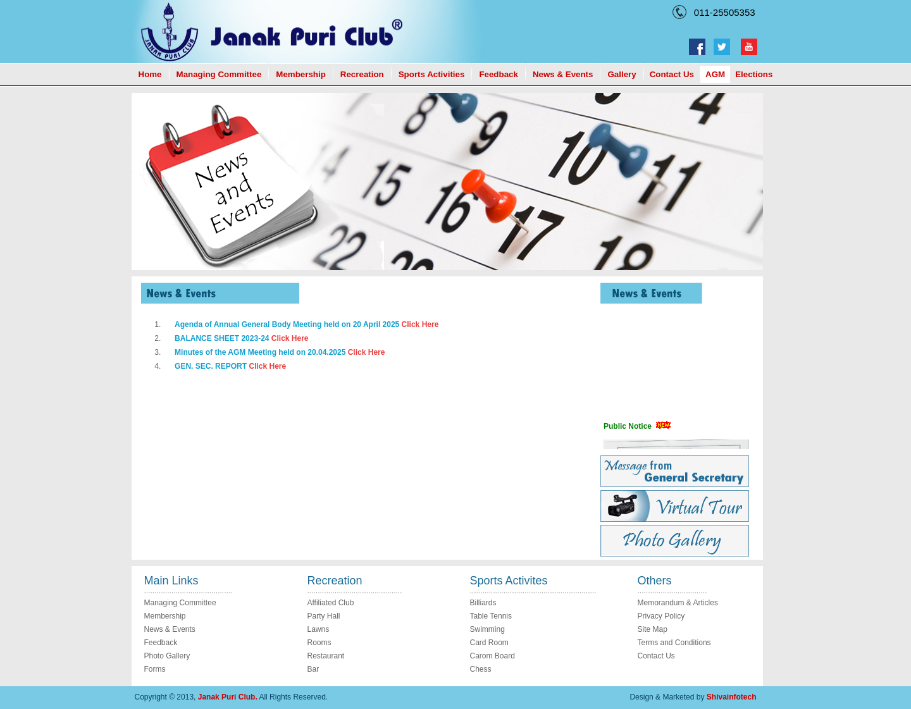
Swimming (487, 629)
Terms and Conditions (674, 642)
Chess (481, 669)
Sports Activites (509, 580)
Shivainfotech (732, 697)
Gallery (621, 74)
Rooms (319, 642)
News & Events (563, 74)
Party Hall (323, 616)
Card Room (489, 642)
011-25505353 (722, 12)
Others (655, 580)
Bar (313, 669)
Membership (301, 74)
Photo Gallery (167, 655)
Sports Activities (432, 74)
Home (150, 74)
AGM (715, 74)
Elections (753, 74)
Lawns (318, 629)
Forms (155, 669)
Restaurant (326, 655)
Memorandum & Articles (678, 602)
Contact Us (672, 74)
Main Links (171, 580)
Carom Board (492, 655)
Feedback (498, 74)
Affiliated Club (330, 602)
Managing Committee (219, 74)
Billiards (483, 602)
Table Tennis (491, 616)
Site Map (652, 629)
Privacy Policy (661, 616)
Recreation (362, 74)
